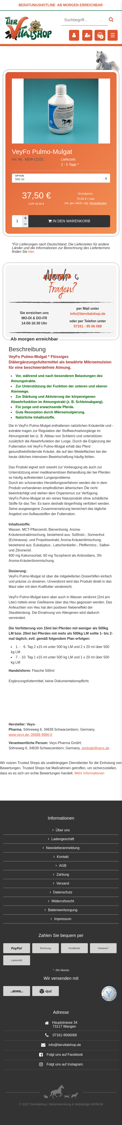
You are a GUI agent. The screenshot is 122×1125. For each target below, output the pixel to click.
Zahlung (62, 874)
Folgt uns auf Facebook (61, 1054)
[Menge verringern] (25, 224)
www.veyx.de (19, 735)
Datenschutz (62, 892)
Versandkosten (97, 203)
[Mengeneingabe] (17, 221)
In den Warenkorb (69, 221)
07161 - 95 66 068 (88, 326)
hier (30, 251)
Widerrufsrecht (62, 901)
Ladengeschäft (62, 839)
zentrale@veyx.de (95, 748)
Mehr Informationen (89, 773)
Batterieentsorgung (62, 910)
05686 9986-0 (41, 735)
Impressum (62, 919)
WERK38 (97, 1104)
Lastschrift (16, 960)
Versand (62, 883)
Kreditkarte (74, 948)
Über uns (63, 830)
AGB (62, 865)
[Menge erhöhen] (25, 218)
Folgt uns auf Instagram (61, 1064)
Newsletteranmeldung (63, 848)
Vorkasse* (103, 948)
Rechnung (45, 948)
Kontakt (63, 857)
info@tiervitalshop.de (87, 314)
